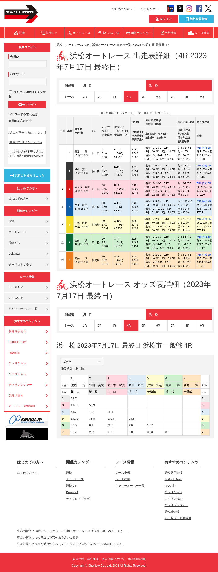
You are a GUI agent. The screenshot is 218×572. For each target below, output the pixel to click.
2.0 (131, 425)
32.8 (110, 425)
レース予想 (15, 287)
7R (173, 96)
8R (187, 96)
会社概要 (93, 559)
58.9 (92, 405)
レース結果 (15, 298)
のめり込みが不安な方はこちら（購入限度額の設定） (27, 154)
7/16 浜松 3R (204, 183)
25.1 (92, 432)
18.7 (150, 425)
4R (129, 96)
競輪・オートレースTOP (73, 44)
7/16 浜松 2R (204, 165)
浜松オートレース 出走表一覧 (111, 44)
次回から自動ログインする (27, 94)
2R (99, 96)
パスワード (17, 74)
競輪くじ (14, 242)
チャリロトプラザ (20, 264)
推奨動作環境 (137, 559)
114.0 (74, 405)
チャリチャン (17, 363)
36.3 (150, 432)
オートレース (17, 231)
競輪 (11, 221)
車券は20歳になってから (25, 142)
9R (202, 96)
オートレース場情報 (22, 406)
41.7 (74, 412)
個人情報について (113, 559)
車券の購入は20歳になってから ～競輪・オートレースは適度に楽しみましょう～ (73, 531)
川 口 (87, 85)
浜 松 (153, 85)
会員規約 (78, 559)
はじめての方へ (122, 9)
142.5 (74, 418)
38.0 (92, 418)
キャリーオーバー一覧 (23, 308)
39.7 (74, 398)
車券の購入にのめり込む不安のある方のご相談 (48, 537)
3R (114, 96)
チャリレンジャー (20, 384)
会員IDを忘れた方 (20, 121)
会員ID (14, 56)
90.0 (110, 432)
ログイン (27, 104)
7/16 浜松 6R (204, 236)
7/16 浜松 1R (204, 147)
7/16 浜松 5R (204, 219)
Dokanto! (14, 253)
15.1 (110, 412)
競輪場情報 (16, 395)
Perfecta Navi (17, 342)
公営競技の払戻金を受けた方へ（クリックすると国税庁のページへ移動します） (70, 544)
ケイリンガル (17, 374)
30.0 (74, 425)
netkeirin (14, 352)
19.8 (131, 418)
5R (143, 96)
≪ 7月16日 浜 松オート (116, 112)
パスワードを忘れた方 (23, 114)
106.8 (111, 418)
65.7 (74, 432)
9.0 (131, 432)
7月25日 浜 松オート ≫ (153, 112)
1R (85, 96)
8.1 (91, 425)
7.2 (91, 412)
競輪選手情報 (17, 331)
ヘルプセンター (148, 9)
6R (158, 96)
